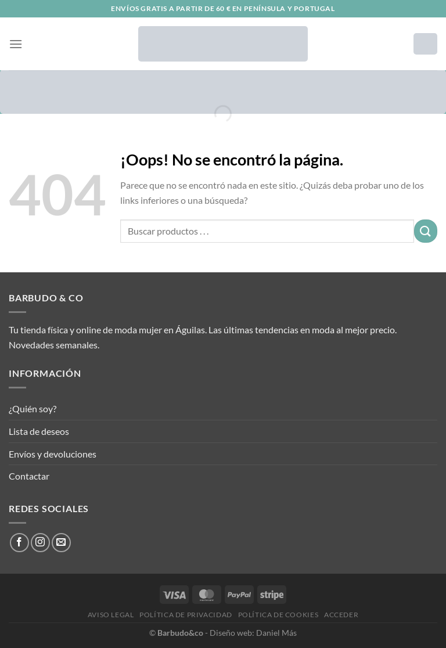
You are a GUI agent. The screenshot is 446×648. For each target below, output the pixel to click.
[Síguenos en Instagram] (40, 542)
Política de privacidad (185, 614)
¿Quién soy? (32, 408)
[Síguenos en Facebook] (19, 542)
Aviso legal (111, 614)
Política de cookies (278, 614)
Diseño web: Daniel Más (253, 633)
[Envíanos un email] (61, 542)
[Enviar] (425, 230)
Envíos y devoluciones (52, 453)
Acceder (341, 614)
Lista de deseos (39, 431)
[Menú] (16, 44)
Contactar (29, 475)
